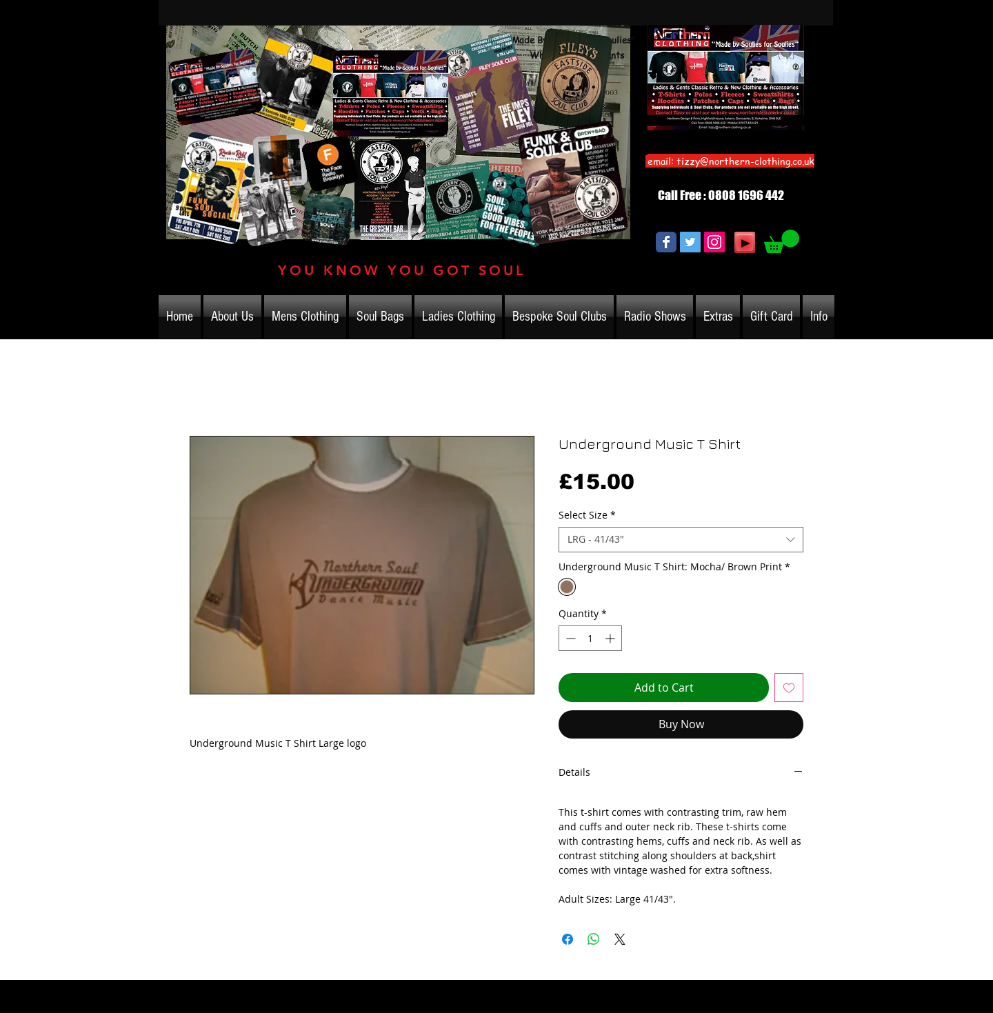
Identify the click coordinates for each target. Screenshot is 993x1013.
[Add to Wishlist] (788, 687)
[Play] (744, 242)
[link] (781, 241)
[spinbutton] (590, 638)
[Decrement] (569, 638)
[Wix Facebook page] (666, 242)
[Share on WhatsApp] (593, 939)
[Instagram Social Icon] (714, 242)
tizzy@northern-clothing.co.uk (745, 161)
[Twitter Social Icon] (690, 242)
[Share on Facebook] (567, 939)
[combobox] (681, 539)
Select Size (587, 515)
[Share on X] (620, 939)
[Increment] (611, 638)
